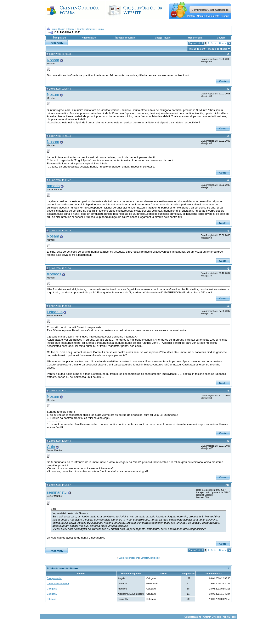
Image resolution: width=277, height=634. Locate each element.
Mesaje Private (162, 37)
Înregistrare (59, 37)
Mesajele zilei (195, 37)
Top (234, 617)
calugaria (51, 599)
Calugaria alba (54, 578)
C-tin (51, 447)
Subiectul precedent (129, 558)
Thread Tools (196, 49)
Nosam (53, 60)
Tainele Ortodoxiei (86, 29)
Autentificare (89, 37)
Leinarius (55, 312)
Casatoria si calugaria (58, 583)
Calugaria (52, 588)
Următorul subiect (149, 558)
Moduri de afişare (217, 49)
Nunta (101, 29)
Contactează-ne (192, 617)
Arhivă (226, 617)
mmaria (53, 186)
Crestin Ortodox (212, 617)
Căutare (221, 37)
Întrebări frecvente (125, 37)
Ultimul (221, 43)
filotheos (54, 274)
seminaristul (57, 492)
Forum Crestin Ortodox (62, 29)
